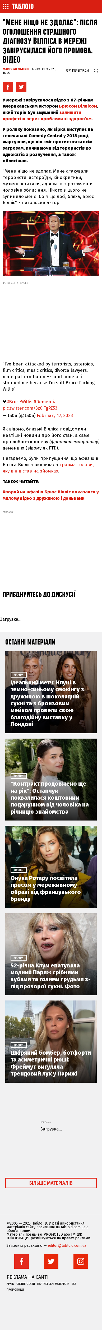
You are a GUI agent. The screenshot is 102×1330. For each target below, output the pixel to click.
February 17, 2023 (55, 415)
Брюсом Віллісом (78, 106)
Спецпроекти (25, 1284)
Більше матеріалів (51, 1183)
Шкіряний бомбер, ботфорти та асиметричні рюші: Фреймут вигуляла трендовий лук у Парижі (51, 1063)
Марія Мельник (16, 69)
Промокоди (15, 1289)
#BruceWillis (19, 402)
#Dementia (45, 402)
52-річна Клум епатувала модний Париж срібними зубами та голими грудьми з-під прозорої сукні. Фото (51, 976)
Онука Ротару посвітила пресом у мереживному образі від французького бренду (46, 888)
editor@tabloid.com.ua (67, 1246)
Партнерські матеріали (53, 1284)
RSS (74, 1284)
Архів (10, 1284)
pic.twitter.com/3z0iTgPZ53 (30, 408)
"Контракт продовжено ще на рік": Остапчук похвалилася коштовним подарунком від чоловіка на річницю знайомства (50, 797)
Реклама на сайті (28, 1277)
